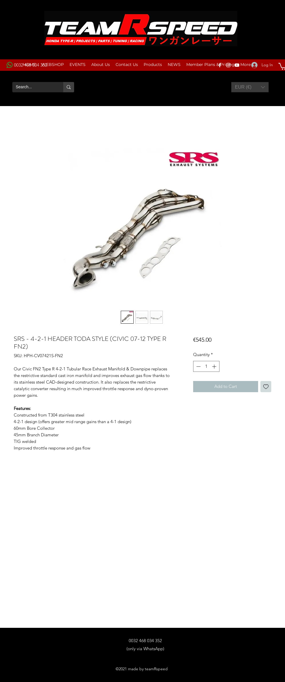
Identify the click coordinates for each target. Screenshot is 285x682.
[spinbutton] (206, 366)
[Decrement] (198, 366)
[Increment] (215, 366)
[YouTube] (237, 65)
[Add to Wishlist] (266, 386)
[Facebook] (220, 65)
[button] (250, 87)
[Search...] (33, 87)
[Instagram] (228, 65)
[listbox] (250, 87)
